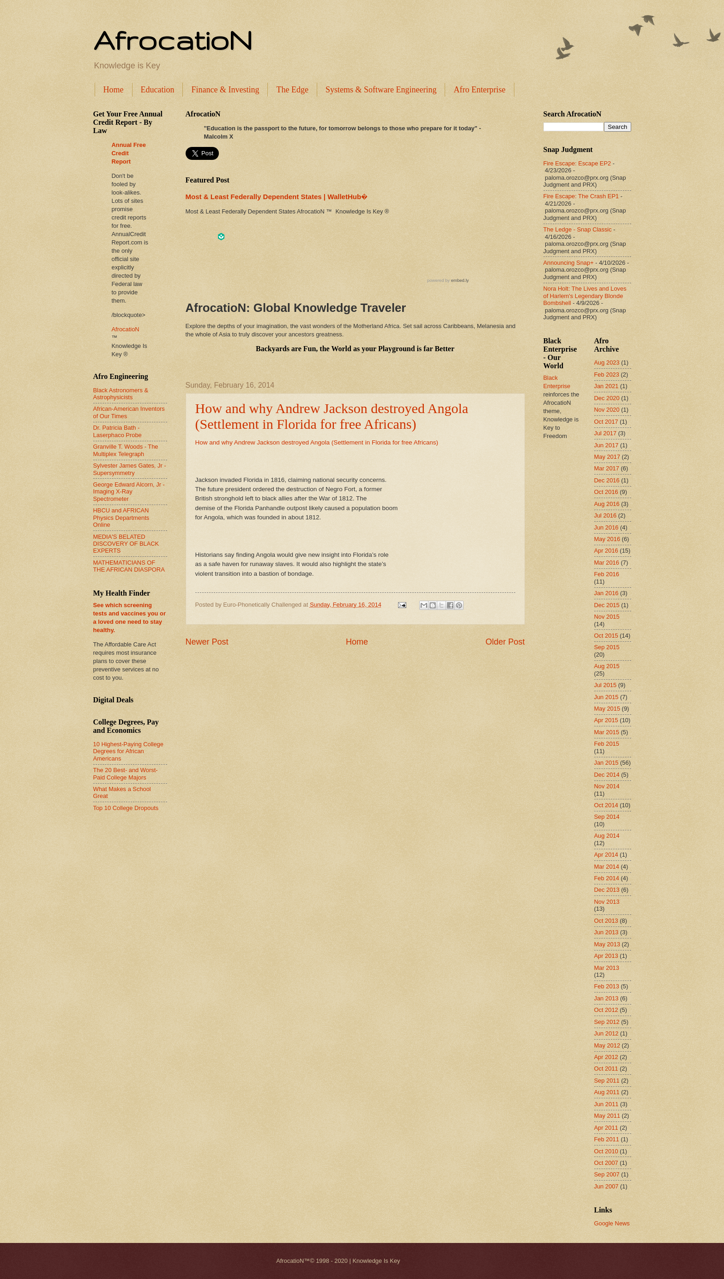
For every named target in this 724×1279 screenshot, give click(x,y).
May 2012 (607, 1045)
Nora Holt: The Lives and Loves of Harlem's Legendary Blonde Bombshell (585, 295)
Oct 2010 (606, 1151)
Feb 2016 (606, 574)
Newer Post (207, 641)
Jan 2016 (606, 593)
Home (113, 89)
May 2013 (607, 944)
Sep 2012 (607, 1021)
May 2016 (607, 539)
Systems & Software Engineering (381, 89)
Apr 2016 (606, 550)
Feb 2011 (606, 1139)
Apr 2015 (606, 720)
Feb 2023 (606, 374)
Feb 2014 (606, 878)
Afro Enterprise (479, 89)
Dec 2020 (607, 398)
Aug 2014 (607, 835)
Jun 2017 (606, 445)
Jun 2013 (606, 932)
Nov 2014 (607, 786)
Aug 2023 (607, 362)
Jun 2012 (606, 1033)
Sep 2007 (607, 1174)
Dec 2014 (607, 774)
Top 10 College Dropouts (126, 807)
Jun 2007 (606, 1186)
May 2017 (607, 456)
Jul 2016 (605, 515)
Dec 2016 (607, 480)
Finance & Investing (225, 89)
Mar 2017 (606, 468)
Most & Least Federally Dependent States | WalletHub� (277, 197)
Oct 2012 (606, 1009)
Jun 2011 (606, 1104)
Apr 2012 (606, 1057)
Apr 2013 (606, 955)
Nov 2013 (607, 901)
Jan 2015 (606, 762)
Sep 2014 (607, 816)
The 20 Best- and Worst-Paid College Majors (125, 773)
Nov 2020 (607, 409)
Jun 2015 (606, 697)
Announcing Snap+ (568, 262)
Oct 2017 (606, 421)
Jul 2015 (605, 685)
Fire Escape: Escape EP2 (577, 163)
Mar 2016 (606, 562)
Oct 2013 (606, 920)
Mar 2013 (606, 967)
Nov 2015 (607, 616)
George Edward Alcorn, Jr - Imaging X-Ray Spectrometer (129, 491)
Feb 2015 (606, 743)
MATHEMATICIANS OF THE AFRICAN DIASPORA (129, 566)
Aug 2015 (607, 666)
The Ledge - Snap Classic (577, 229)
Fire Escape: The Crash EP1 (581, 196)
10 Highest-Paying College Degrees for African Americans (128, 751)
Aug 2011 (607, 1092)
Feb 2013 (606, 986)
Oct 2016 (606, 491)
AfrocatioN (172, 39)
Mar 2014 (606, 866)
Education (158, 89)
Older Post (505, 641)
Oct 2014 (606, 805)
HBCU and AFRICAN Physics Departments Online (121, 517)
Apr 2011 (606, 1127)
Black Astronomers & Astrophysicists (121, 394)
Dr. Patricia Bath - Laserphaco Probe (117, 431)
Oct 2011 (606, 1068)
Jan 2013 (606, 998)
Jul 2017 (605, 433)
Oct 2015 (606, 635)
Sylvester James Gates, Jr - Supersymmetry (129, 469)
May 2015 (607, 708)
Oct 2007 (606, 1162)
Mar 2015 (606, 732)
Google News (612, 1223)
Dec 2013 (607, 889)
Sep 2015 (607, 647)
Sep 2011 (607, 1080)
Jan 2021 (606, 386)
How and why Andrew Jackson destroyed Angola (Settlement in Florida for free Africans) (332, 416)
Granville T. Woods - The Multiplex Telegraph (125, 450)
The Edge (292, 89)
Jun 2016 (606, 527)
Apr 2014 (606, 854)
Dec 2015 (607, 605)
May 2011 (607, 1115)
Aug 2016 (607, 503)
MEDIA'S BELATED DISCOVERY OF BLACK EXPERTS (126, 543)
